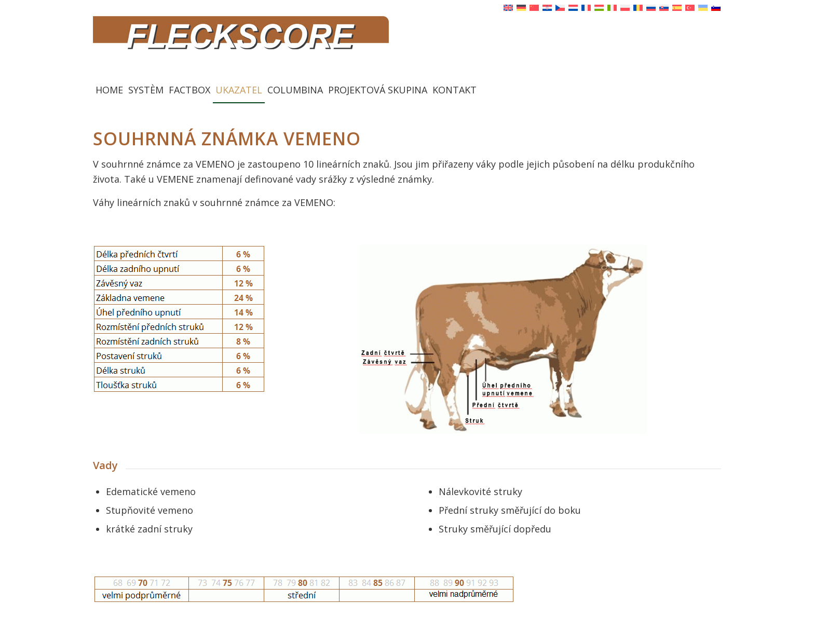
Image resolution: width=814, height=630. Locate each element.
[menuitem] (109, 90)
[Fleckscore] (407, 46)
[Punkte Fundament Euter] (304, 589)
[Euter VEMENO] (503, 339)
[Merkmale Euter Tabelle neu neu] (179, 318)
